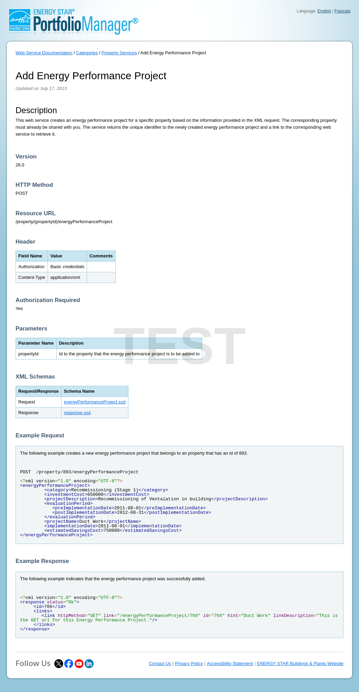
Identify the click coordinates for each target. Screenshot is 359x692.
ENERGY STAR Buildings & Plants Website (300, 663)
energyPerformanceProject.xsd (94, 401)
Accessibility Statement (230, 663)
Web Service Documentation (44, 52)
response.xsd (77, 412)
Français (342, 11)
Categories (87, 52)
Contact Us (160, 663)
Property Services (119, 52)
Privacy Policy (189, 663)
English (324, 11)
